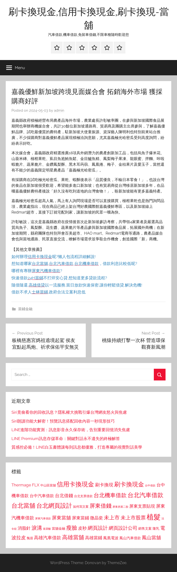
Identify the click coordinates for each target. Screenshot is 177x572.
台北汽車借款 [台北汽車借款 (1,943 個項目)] (145, 495)
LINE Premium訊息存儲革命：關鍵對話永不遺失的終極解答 (65, 438)
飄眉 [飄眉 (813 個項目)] (30, 538)
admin (59, 110)
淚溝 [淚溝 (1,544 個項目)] (37, 528)
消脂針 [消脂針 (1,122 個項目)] (24, 528)
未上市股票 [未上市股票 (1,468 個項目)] (133, 518)
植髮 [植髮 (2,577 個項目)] (154, 517)
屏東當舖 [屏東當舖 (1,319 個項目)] (61, 518)
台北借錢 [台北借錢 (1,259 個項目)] (64, 495)
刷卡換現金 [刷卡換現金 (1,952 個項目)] (129, 484)
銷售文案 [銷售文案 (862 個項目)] (145, 528)
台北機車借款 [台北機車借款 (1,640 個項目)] (110, 495)
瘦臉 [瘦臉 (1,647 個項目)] (71, 527)
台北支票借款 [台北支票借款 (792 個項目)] (83, 496)
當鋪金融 (25, 309)
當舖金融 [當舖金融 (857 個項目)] (58, 528)
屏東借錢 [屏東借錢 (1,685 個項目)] (101, 505)
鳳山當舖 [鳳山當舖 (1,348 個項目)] (151, 537)
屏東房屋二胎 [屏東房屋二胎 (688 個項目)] (120, 506)
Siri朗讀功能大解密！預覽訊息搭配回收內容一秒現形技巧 (63, 421)
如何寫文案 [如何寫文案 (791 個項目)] (81, 506)
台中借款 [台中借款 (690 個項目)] (150, 485)
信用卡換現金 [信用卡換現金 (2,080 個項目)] (75, 484)
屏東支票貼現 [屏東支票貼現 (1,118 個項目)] (142, 506)
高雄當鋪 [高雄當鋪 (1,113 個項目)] (93, 537)
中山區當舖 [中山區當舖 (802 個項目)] (48, 485)
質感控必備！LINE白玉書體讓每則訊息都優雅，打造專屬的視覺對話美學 (76, 447)
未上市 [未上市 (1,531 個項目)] (112, 517)
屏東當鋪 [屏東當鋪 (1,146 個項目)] (80, 517)
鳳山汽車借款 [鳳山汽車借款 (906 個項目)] (130, 538)
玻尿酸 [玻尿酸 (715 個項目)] (47, 528)
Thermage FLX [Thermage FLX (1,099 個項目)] (25, 485)
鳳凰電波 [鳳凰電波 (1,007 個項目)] (110, 538)
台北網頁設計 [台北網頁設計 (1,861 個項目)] (54, 505)
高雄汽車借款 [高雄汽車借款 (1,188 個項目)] (47, 537)
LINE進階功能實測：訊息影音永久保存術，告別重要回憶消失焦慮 (70, 429)
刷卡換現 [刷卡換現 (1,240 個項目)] (104, 484)
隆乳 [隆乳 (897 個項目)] (156, 528)
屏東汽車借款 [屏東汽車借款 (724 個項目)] (43, 518)
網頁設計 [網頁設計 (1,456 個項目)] (98, 528)
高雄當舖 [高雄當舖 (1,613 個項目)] (73, 537)
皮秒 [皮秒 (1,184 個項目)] (82, 528)
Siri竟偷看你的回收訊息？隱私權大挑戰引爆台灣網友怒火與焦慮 (69, 412)
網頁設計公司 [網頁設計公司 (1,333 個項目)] (123, 528)
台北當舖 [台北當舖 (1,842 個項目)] (23, 505)
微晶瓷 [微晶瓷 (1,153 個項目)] (96, 517)
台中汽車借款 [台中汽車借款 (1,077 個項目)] (42, 495)
